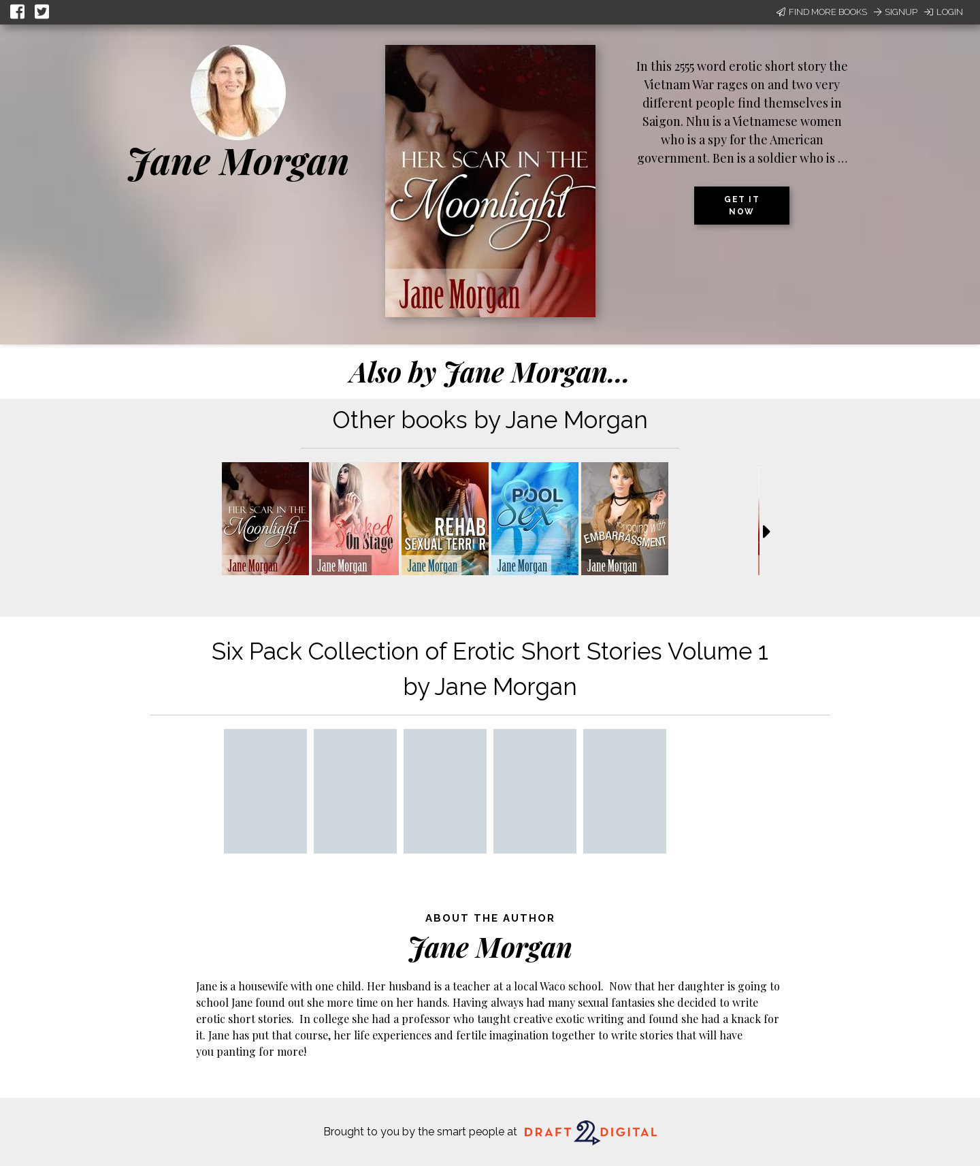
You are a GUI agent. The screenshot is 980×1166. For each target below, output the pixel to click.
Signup (895, 12)
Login (943, 12)
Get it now (742, 205)
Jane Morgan (238, 159)
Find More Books (822, 12)
